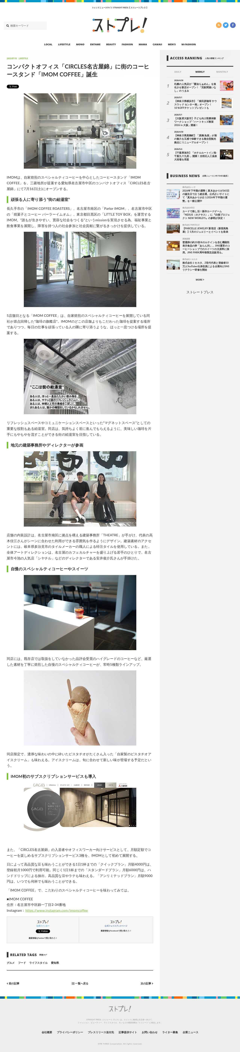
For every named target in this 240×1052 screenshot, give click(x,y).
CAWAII (157, 44)
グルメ (11, 962)
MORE (200, 279)
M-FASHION (189, 44)
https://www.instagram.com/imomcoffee (56, 910)
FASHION (127, 44)
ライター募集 (170, 1032)
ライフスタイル (38, 962)
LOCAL (48, 44)
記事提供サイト (128, 1032)
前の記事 (13, 983)
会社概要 (47, 1032)
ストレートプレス (199, 292)
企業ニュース (190, 1032)
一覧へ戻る (80, 983)
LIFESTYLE (64, 44)
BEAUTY (111, 44)
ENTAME (95, 44)
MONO (80, 44)
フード (22, 962)
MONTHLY (222, 71)
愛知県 (55, 962)
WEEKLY (200, 71)
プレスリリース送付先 (101, 1032)
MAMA (143, 44)
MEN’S (172, 44)
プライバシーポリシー (70, 1032)
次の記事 (147, 983)
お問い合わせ (150, 1032)
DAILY (177, 71)
